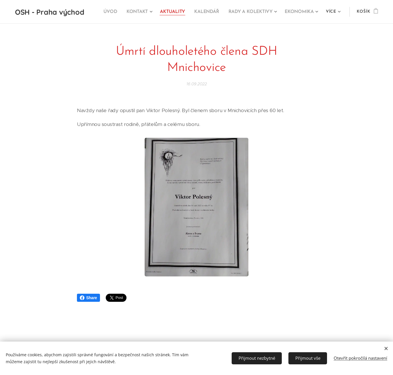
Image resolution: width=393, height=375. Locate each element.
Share (88, 297)
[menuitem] (115, 12)
